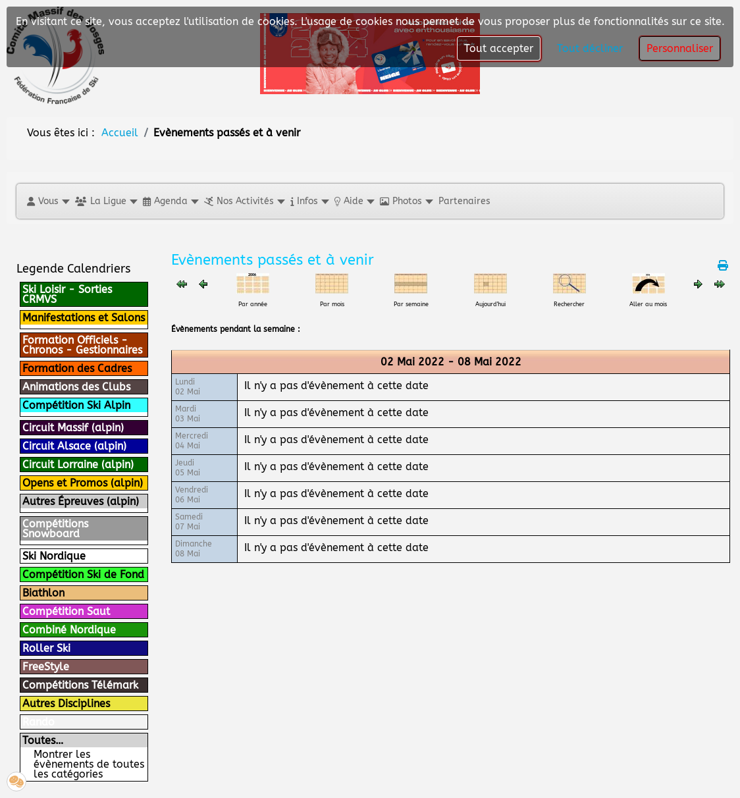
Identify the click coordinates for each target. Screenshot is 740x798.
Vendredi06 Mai (191, 494)
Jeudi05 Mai (187, 467)
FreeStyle (45, 667)
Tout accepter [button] (498, 48)
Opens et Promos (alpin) (82, 483)
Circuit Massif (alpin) (73, 428)
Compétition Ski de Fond (83, 574)
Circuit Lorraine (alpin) (78, 464)
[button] (48, 201)
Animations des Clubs (76, 387)
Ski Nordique (54, 556)
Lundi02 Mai (187, 386)
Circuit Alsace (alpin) (74, 446)
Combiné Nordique (69, 630)
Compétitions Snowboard (55, 529)
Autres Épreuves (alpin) (80, 501)
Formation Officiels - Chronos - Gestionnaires (82, 345)
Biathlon (43, 593)
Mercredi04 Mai (191, 440)
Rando (38, 722)
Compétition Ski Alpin (76, 405)
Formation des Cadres (77, 368)
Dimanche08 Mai (193, 548)
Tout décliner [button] (590, 48)
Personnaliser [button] (680, 48)
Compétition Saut (66, 611)
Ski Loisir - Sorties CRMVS (67, 294)
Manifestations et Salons (83, 318)
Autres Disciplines (66, 703)
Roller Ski (46, 648)
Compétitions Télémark (80, 685)
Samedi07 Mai (189, 521)
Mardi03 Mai (187, 413)
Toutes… (42, 740)
